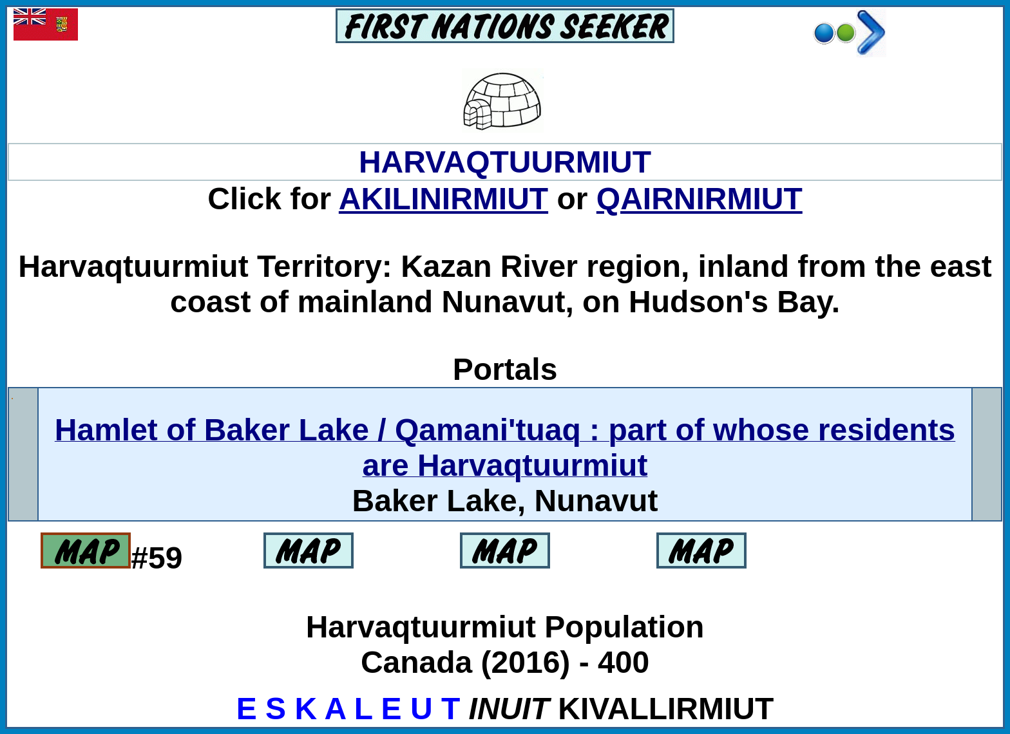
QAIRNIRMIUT (699, 199)
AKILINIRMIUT (443, 199)
